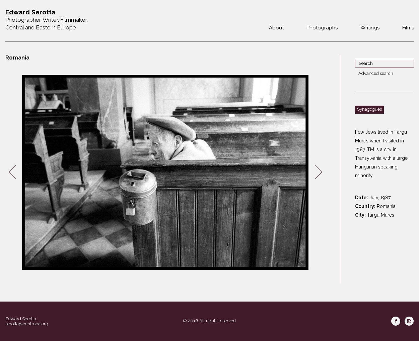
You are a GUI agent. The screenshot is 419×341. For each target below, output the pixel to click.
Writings (369, 28)
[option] (165, 172)
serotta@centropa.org (26, 323)
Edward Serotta (20, 318)
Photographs (322, 28)
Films (408, 28)
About (276, 28)
